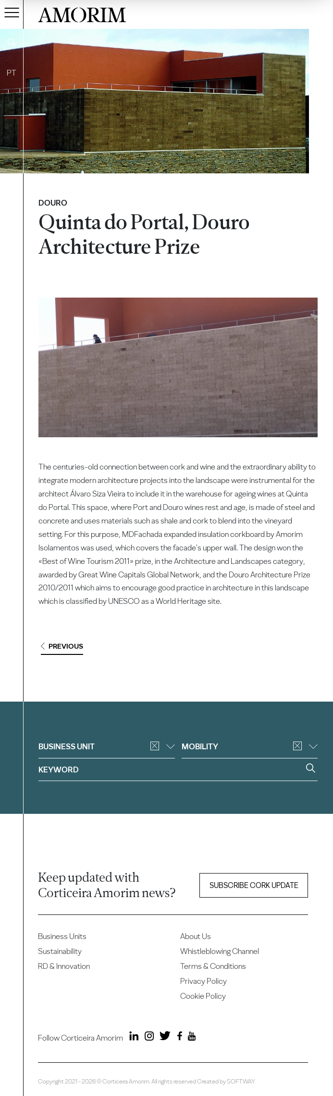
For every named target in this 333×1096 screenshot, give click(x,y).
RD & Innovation (64, 966)
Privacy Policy (203, 981)
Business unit (106, 746)
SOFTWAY (241, 1081)
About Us (195, 936)
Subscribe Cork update (254, 885)
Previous (62, 646)
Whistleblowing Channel (219, 951)
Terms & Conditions (213, 966)
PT (11, 73)
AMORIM (82, 13)
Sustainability (60, 951)
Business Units (62, 936)
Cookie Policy (203, 996)
